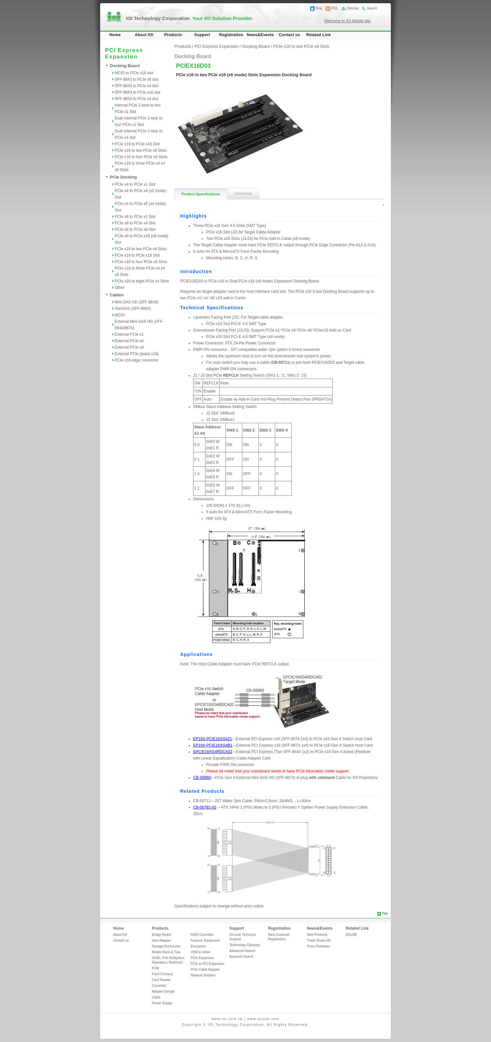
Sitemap (353, 8)
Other (119, 287)
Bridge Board (161, 934)
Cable (156, 997)
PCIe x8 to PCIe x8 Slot (135, 229)
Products (173, 35)
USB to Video (200, 952)
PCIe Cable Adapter (205, 969)
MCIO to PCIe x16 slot (134, 73)
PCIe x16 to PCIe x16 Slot (137, 144)
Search (372, 8)
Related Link (318, 35)
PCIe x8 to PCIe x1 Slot (135, 216)
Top (385, 913)
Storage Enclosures (166, 946)
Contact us (289, 35)
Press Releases (318, 946)
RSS (334, 8)
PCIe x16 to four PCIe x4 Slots (141, 157)
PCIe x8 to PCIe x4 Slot (135, 223)
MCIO (120, 315)
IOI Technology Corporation (189, 18)
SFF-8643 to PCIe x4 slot (136, 86)
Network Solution (203, 975)
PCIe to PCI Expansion (207, 963)
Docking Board (125, 65)
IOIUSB (351, 934)
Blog (319, 8)
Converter (159, 985)
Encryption (198, 946)
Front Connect (162, 974)
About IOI (144, 35)
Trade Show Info (319, 940)
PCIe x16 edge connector (136, 360)
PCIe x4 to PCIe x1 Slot (135, 184)
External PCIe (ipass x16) (137, 354)
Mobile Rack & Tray (166, 952)
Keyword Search (241, 956)
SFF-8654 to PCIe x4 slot (136, 99)
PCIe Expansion (202, 958)
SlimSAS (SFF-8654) (133, 308)
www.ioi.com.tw (227, 1019)
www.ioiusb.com (263, 1019)
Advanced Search (242, 951)
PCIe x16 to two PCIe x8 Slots (141, 150)
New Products (317, 934)
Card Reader (161, 980)
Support (202, 35)
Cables (117, 294)
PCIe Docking (123, 177)
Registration (231, 35)
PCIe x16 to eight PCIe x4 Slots (142, 281)
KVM (155, 968)
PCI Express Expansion (216, 46)
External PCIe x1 (129, 334)
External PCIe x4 (129, 341)
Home (115, 35)
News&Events (260, 35)
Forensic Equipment (205, 940)
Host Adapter (161, 940)
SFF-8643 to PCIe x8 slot (136, 79)
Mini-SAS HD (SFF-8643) (136, 302)
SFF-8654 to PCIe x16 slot (137, 92)
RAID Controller (202, 934)
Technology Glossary (244, 945)
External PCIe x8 (129, 347)
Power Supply (162, 1003)
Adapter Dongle (163, 991)
